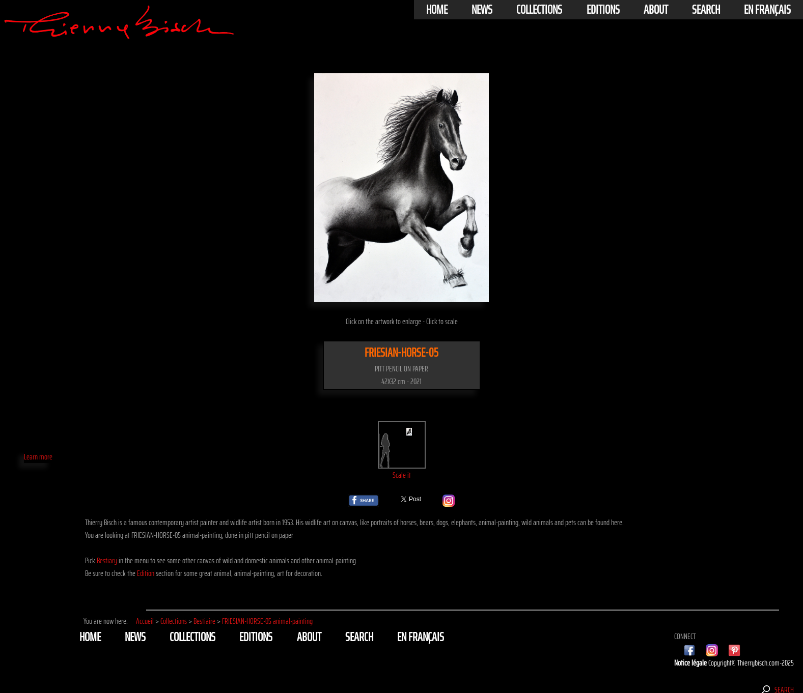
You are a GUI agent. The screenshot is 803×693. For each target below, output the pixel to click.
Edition (145, 573)
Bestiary (107, 560)
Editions (603, 9)
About (656, 9)
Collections (539, 9)
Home (437, 9)
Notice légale (691, 662)
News (482, 9)
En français (767, 9)
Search (706, 9)
